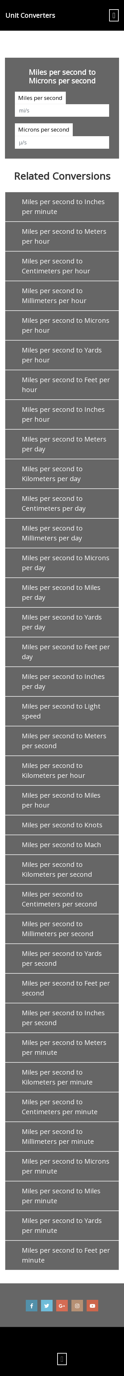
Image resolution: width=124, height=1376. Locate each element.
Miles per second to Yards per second (62, 958)
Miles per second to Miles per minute (61, 1195)
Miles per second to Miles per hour (61, 800)
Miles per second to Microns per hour (65, 325)
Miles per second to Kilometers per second (57, 869)
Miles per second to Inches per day (63, 681)
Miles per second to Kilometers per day (52, 473)
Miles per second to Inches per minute (63, 206)
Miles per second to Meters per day (64, 444)
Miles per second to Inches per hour (63, 414)
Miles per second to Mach (61, 844)
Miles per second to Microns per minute (65, 1166)
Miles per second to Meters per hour (64, 236)
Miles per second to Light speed (61, 711)
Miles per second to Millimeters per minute (58, 1136)
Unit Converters (30, 15)
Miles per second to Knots (62, 824)
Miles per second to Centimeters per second (59, 899)
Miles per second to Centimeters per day (54, 503)
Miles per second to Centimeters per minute (60, 1106)
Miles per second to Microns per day (65, 562)
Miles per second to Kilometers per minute (57, 1077)
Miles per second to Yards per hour (62, 355)
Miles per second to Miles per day (61, 592)
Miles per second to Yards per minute (62, 1225)
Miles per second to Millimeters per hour (54, 295)
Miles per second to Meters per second (64, 740)
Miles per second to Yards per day (62, 622)
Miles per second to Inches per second (63, 1017)
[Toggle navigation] (114, 15)
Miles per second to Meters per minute (64, 1047)
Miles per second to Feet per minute (66, 1255)
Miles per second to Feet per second (66, 988)
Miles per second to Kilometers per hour (53, 770)
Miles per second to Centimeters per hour (56, 266)
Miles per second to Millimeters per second (57, 928)
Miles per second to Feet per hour (66, 384)
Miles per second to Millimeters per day (52, 533)
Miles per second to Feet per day (66, 651)
